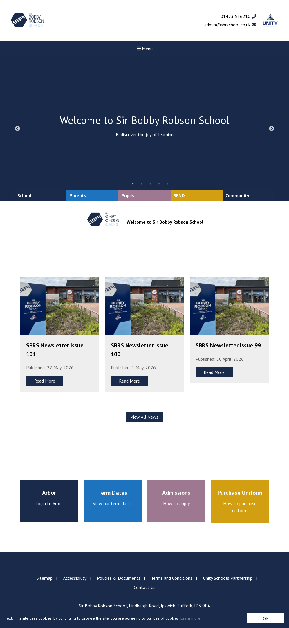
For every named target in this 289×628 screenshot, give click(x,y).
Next (271, 129)
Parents (77, 195)
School (24, 195)
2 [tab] (141, 184)
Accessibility (74, 578)
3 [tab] (150, 184)
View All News (144, 417)
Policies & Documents (118, 578)
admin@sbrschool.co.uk (230, 24)
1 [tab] (133, 184)
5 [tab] (168, 184)
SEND (179, 195)
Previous (17, 129)
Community (237, 195)
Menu (145, 48)
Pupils (127, 195)
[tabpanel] (144, 128)
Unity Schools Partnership (227, 578)
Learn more (190, 618)
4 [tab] (159, 184)
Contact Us (145, 587)
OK (266, 618)
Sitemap (45, 578)
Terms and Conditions (171, 578)
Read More (44, 381)
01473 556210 (238, 16)
